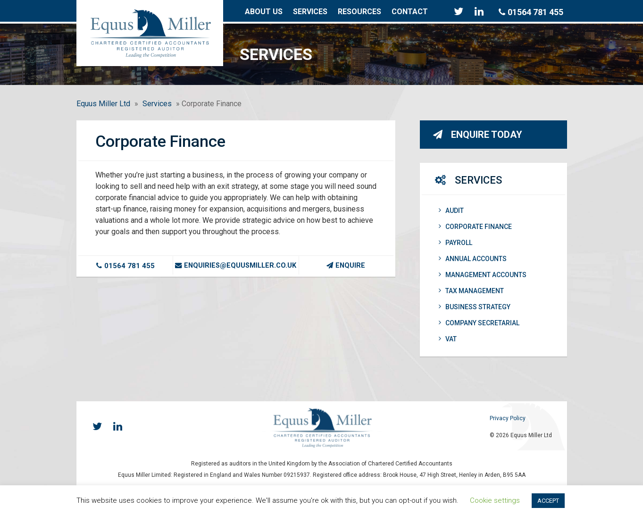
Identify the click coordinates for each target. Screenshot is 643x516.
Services (310, 11)
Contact (410, 11)
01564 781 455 (531, 12)
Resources (359, 11)
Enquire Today (477, 134)
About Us (264, 11)
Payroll (455, 242)
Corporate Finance (475, 226)
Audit (451, 210)
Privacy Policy (508, 418)
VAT (448, 339)
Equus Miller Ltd (103, 103)
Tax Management (471, 291)
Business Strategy (474, 307)
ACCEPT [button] (548, 500)
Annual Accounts (473, 258)
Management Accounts (482, 275)
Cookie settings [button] (495, 500)
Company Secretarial (479, 323)
